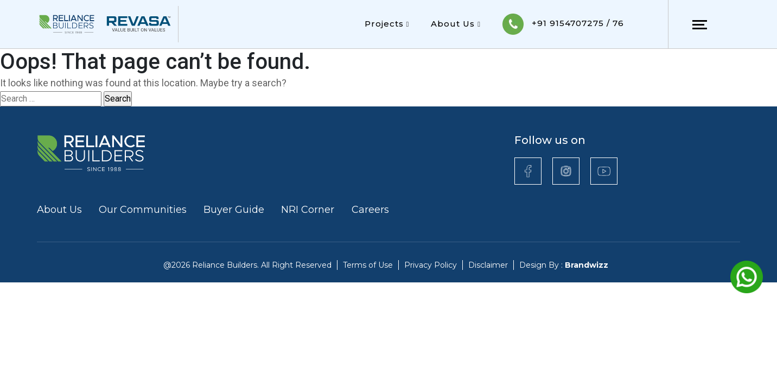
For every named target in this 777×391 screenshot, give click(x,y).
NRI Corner (309, 210)
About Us (456, 23)
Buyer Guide (233, 210)
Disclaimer (488, 265)
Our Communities (143, 210)
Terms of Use (368, 265)
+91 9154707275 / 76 (563, 24)
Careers (370, 210)
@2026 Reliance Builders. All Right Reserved (247, 265)
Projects (387, 23)
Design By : (563, 265)
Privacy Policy (430, 265)
